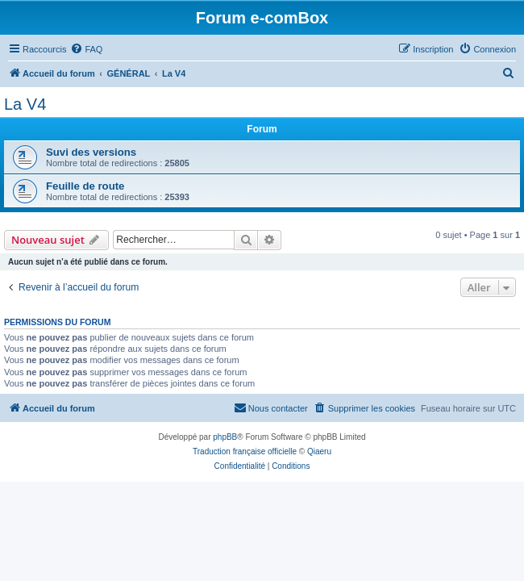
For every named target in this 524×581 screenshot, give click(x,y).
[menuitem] (86, 49)
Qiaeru (319, 451)
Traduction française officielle (245, 451)
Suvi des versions (91, 152)
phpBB (225, 437)
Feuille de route (85, 186)
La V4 (25, 104)
